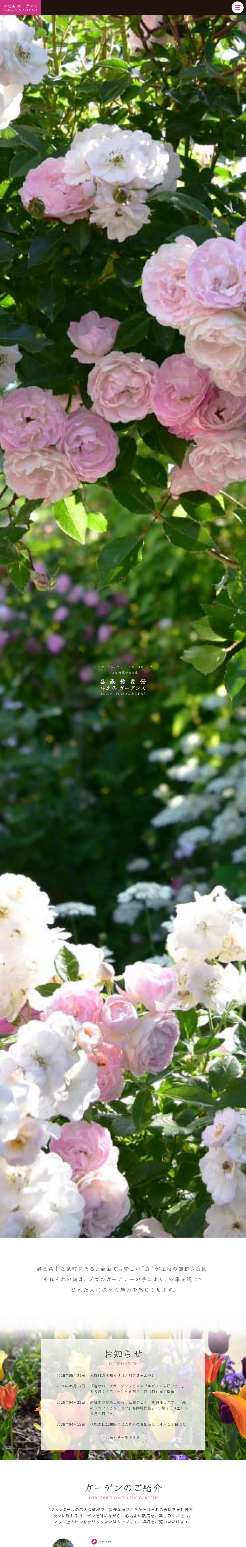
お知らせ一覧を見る (123, 1437)
